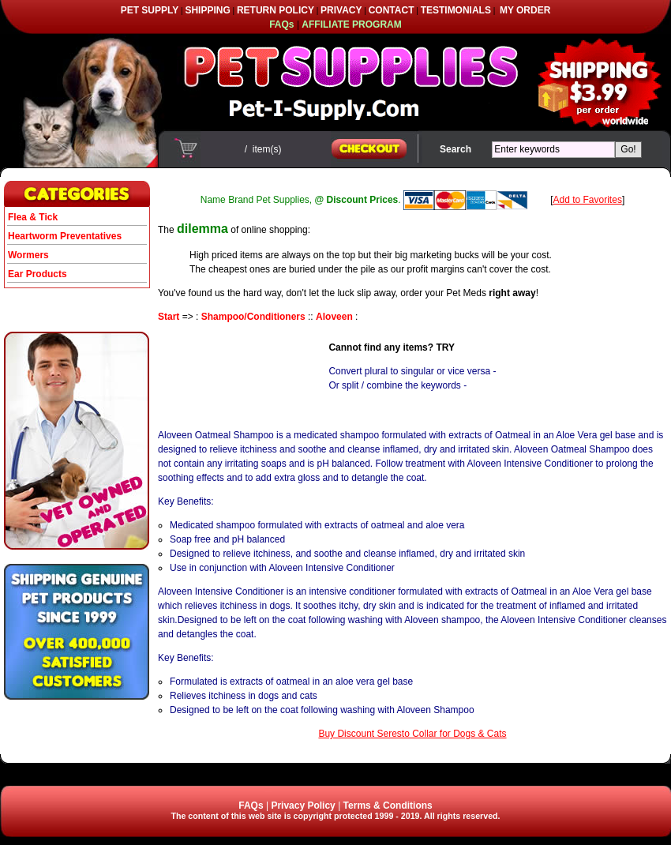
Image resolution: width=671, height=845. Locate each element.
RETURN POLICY (275, 10)
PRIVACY (341, 10)
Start (168, 316)
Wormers (28, 255)
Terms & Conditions (388, 805)
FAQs (250, 805)
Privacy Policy (303, 805)
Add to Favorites (587, 199)
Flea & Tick (33, 217)
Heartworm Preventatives (65, 236)
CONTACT (391, 10)
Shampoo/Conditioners (253, 316)
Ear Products (37, 274)
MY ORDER (525, 10)
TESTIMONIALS (456, 10)
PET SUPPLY (150, 10)
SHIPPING (207, 10)
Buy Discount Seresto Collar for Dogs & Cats (412, 733)
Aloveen (334, 316)
